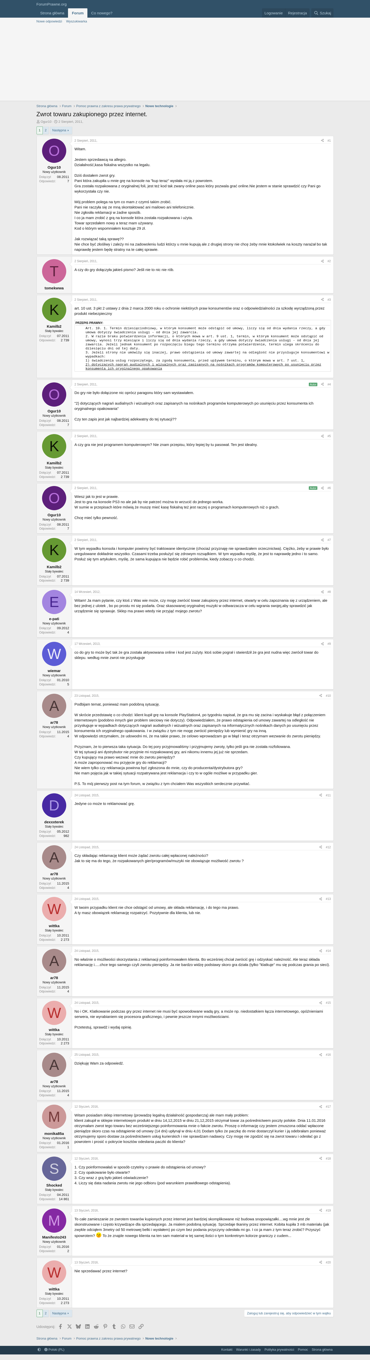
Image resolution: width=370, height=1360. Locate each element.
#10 (328, 701)
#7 (329, 545)
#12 (328, 853)
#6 (329, 493)
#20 (328, 1268)
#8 (329, 597)
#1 (329, 140)
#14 (328, 956)
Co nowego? (101, 13)
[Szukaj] (322, 13)
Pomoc (303, 1355)
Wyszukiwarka (76, 21)
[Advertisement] (185, 63)
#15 (328, 1008)
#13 (328, 904)
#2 (329, 261)
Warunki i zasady (248, 1355)
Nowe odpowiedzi (49, 21)
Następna (59, 130)
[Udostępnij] (322, 141)
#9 (329, 649)
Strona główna (52, 13)
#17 (328, 1112)
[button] (116, 13)
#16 (328, 1060)
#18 (328, 1164)
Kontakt (226, 1355)
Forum (78, 13)
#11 (328, 801)
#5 (329, 441)
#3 (329, 299)
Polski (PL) (54, 1355)
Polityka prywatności (279, 1355)
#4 (329, 390)
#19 (328, 1216)
